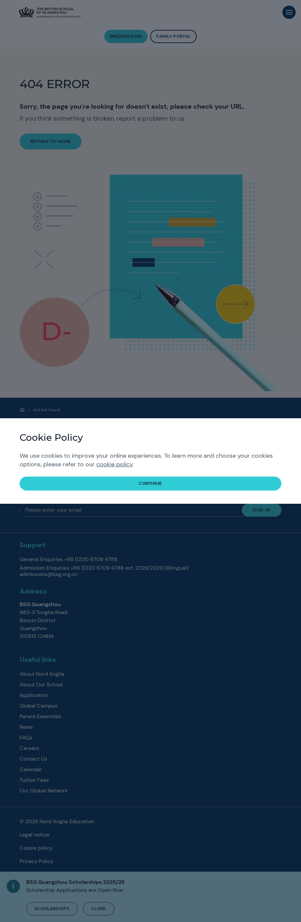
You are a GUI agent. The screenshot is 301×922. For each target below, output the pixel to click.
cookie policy (114, 464)
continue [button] (150, 483)
